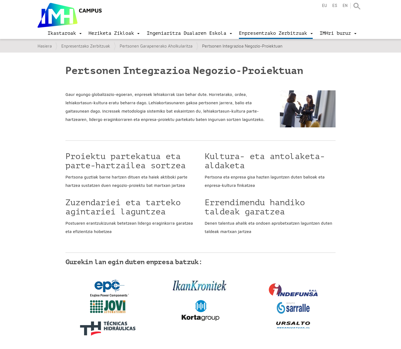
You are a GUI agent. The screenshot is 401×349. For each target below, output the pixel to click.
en (345, 5)
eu (324, 5)
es (334, 5)
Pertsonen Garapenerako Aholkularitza (156, 46)
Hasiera (45, 46)
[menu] (65, 33)
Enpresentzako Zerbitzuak (85, 46)
